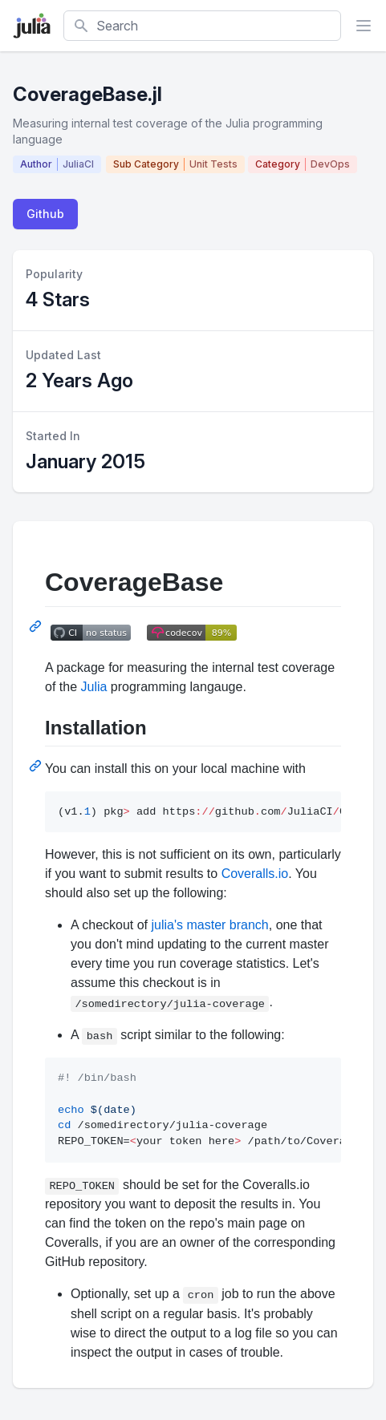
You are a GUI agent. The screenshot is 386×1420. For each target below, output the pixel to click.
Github (45, 213)
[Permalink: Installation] (37, 765)
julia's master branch (210, 925)
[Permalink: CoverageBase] (37, 626)
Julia (93, 687)
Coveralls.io (255, 873)
